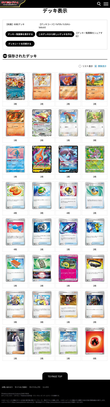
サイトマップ (34, 387)
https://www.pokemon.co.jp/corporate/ (59, 402)
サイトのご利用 (20, 387)
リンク (44, 387)
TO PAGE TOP (55, 376)
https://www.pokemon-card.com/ (22, 402)
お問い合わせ (6, 387)
